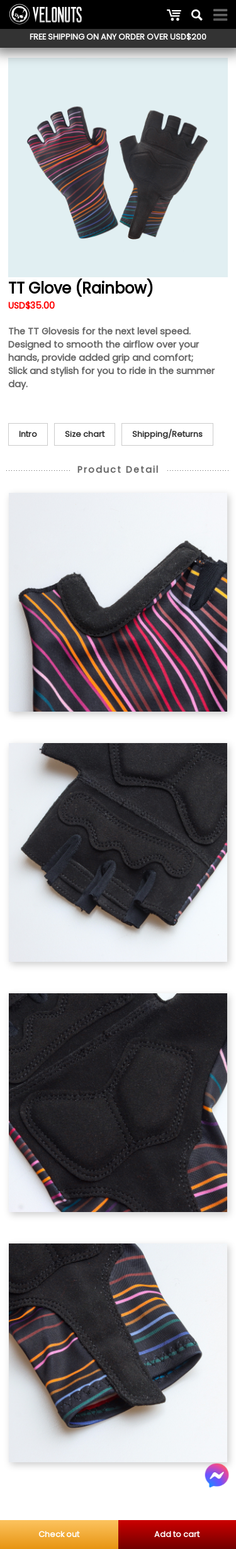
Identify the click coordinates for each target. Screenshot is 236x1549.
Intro (28, 434)
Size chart (84, 434)
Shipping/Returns (167, 434)
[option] (118, 167)
